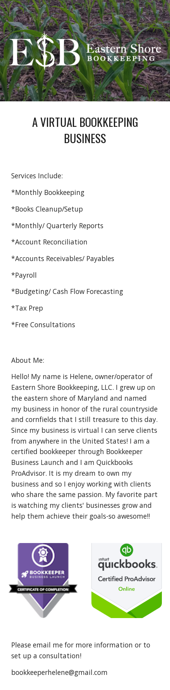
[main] (85, 130)
